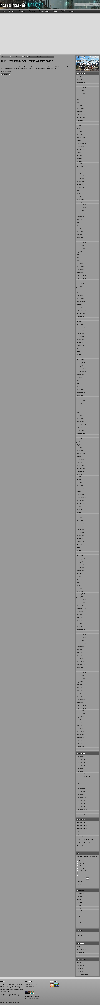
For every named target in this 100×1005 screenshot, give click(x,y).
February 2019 (81, 301)
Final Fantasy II (81, 759)
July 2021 (79, 219)
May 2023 (79, 161)
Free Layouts (80, 965)
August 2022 (80, 187)
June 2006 (79, 723)
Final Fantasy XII (81, 803)
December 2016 (81, 369)
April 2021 (79, 228)
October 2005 (80, 746)
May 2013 (79, 480)
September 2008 (81, 644)
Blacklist (79, 905)
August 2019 (80, 284)
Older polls (80, 881)
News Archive (10, 57)
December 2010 (81, 565)
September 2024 (81, 117)
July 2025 (79, 97)
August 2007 (80, 682)
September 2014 (81, 433)
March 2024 (80, 135)
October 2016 (80, 374)
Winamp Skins (81, 955)
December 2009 (81, 600)
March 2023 (80, 167)
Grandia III (79, 837)
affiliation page (34, 998)
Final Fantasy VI (81, 771)
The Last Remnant (82, 846)
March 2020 (80, 266)
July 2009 (79, 614)
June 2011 (79, 547)
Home (3, 11)
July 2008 (79, 649)
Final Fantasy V (81, 768)
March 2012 (80, 521)
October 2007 (80, 676)
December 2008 (81, 635)
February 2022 (81, 202)
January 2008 (80, 667)
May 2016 (79, 386)
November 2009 (81, 603)
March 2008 (80, 661)
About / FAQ (80, 911)
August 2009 (80, 611)
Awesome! (82, 863)
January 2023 (80, 173)
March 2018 (80, 325)
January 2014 (80, 456)
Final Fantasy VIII (81, 788)
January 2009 (80, 632)
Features (22, 11)
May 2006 (79, 725)
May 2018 (79, 322)
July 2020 (79, 255)
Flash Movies (80, 933)
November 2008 (81, 638)
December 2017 (81, 334)
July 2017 (79, 348)
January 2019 (80, 304)
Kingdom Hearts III (82, 828)
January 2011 (80, 562)
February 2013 (81, 489)
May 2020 (79, 260)
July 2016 (79, 380)
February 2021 (81, 234)
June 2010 (79, 582)
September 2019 (81, 281)
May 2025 (79, 102)
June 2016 (79, 383)
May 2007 (79, 690)
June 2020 (79, 257)
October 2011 (80, 535)
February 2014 (81, 453)
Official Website (6, 71)
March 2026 (80, 79)
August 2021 (80, 217)
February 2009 (81, 629)
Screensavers (80, 952)
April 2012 (79, 518)
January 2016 (80, 395)
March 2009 (80, 626)
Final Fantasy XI (5, 74)
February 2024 (81, 138)
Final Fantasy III (81, 762)
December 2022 (81, 176)
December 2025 (81, 88)
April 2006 (79, 728)
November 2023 (81, 146)
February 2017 (81, 363)
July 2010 (79, 579)
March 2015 (80, 418)
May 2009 (79, 620)
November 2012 (81, 497)
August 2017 (80, 345)
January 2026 (80, 85)
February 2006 (81, 734)
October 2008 (80, 641)
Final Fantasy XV (81, 815)
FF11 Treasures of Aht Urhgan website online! (40, 57)
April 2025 (79, 105)
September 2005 (81, 749)
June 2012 (79, 512)
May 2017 (79, 354)
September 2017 (81, 342)
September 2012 (81, 503)
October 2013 (80, 465)
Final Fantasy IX (81, 791)
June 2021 (79, 222)
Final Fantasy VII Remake (84, 777)
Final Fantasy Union (30, 986)
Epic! (80, 861)
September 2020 (81, 249)
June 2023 (79, 158)
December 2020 (81, 240)
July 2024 (79, 123)
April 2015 (79, 415)
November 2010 (81, 568)
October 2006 (80, 711)
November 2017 (81, 336)
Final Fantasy (80, 756)
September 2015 (81, 401)
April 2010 (79, 588)
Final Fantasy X (81, 794)
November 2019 (81, 278)
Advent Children (81, 780)
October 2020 (80, 246)
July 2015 (79, 407)
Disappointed (83, 870)
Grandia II (79, 834)
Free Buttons (80, 968)
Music (78, 946)
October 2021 (80, 211)
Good (80, 865)
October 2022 (80, 181)
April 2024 (79, 132)
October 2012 (80, 500)
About (55, 11)
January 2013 (80, 491)
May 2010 (79, 585)
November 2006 (81, 708)
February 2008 (81, 664)
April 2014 (79, 448)
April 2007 (79, 693)
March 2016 (80, 389)
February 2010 (81, 594)
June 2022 (79, 190)
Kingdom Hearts (81, 822)
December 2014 (81, 424)
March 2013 (80, 486)
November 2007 (81, 673)
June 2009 (79, 617)
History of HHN (81, 908)
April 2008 (79, 658)
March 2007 (80, 696)
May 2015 (79, 412)
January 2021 (80, 237)
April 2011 (79, 553)
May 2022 (79, 193)
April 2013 (79, 483)
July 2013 (79, 474)
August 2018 (80, 316)
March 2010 (80, 591)
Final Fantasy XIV (81, 812)
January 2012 (80, 527)
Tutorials (79, 962)
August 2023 (80, 152)
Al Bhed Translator (82, 936)
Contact (71, 11)
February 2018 (81, 328)
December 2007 (81, 670)
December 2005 (81, 740)
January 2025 (80, 111)
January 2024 (80, 140)
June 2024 (79, 126)
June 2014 (79, 442)
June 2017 (79, 351)
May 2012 (79, 515)
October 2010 (80, 570)
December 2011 (81, 529)
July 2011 (79, 544)
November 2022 (81, 178)
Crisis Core (80, 786)
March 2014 (80, 451)
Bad (80, 873)
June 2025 (79, 99)
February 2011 (81, 559)
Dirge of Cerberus (82, 783)
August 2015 (80, 404)
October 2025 (80, 91)
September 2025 (81, 94)
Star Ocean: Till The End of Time (86, 840)
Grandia (79, 831)
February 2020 (81, 269)
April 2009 (79, 623)
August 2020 (80, 252)
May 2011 (79, 550)
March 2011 (80, 556)
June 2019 (79, 290)
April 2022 (79, 196)
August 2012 (80, 506)
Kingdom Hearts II (82, 825)
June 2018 (79, 319)
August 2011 (80, 541)
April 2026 (79, 76)
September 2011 (81, 538)
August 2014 (80, 436)
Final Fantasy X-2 (81, 797)
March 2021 (80, 231)
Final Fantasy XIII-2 (82, 809)
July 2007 (79, 685)
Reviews (32, 11)
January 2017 (80, 366)
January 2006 (80, 737)
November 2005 (20, 57)
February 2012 (81, 524)
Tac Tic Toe (80, 939)
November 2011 (81, 532)
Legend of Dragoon (82, 849)
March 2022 (80, 199)
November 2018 (81, 310)
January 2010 (80, 597)
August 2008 (80, 647)
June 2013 (79, 477)
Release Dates (44, 11)
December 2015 (81, 398)
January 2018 (80, 331)
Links (78, 925)
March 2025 (80, 108)
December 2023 (81, 143)
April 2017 (79, 357)
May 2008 (79, 655)
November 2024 (81, 114)
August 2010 (80, 576)
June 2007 (79, 687)
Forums (12, 11)
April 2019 (79, 295)
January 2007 (80, 702)
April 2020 (79, 263)
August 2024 (80, 120)
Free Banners (80, 971)
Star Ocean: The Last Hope (84, 843)
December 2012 (81, 494)
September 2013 (81, 468)
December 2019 (81, 275)
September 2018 (81, 313)
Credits (79, 917)
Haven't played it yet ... (85, 875)
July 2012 (79, 509)
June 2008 (79, 652)
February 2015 (81, 421)
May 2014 (79, 445)
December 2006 (81, 705)
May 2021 (79, 225)
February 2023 (81, 170)
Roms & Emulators (82, 949)
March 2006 (80, 731)
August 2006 (80, 717)
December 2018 (81, 307)
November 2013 (81, 462)
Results (79, 884)
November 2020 (81, 243)
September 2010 (81, 573)
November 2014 (81, 427)
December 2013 (81, 459)
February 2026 (81, 82)
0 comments (33, 64)
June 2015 (79, 410)
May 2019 (79, 293)
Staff (62, 11)
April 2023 (79, 164)
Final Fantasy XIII (81, 806)
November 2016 (81, 372)
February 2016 (81, 392)
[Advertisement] (19, 33)
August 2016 (80, 377)
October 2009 (80, 606)
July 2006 (79, 720)
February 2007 (81, 699)
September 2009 (81, 608)
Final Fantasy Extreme (31, 984)
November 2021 (81, 208)
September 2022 (81, 184)
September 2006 (81, 714)
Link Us (79, 923)
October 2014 (80, 430)
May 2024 (79, 129)
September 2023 (81, 149)
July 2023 (79, 155)
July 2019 (79, 287)
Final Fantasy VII (81, 774)
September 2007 (81, 679)
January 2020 (80, 272)
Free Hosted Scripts (82, 974)
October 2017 (80, 339)
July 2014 (79, 439)
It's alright (82, 868)
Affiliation (79, 902)
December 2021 (81, 205)
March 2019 (80, 298)
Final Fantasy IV (81, 765)
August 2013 (80, 471)
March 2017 (80, 360)
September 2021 (81, 214)
